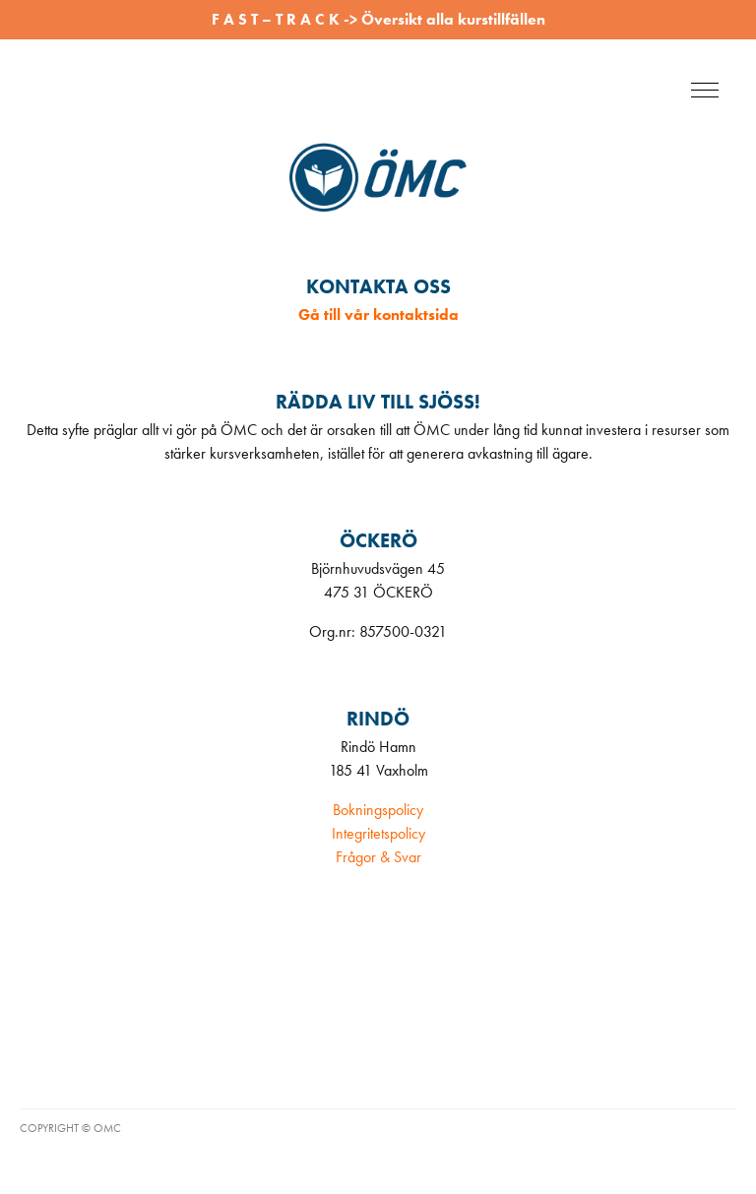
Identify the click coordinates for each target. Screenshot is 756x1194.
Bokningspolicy (378, 809)
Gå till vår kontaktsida (378, 314)
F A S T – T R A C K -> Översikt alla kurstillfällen (378, 19)
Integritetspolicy (378, 833)
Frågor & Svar (378, 857)
